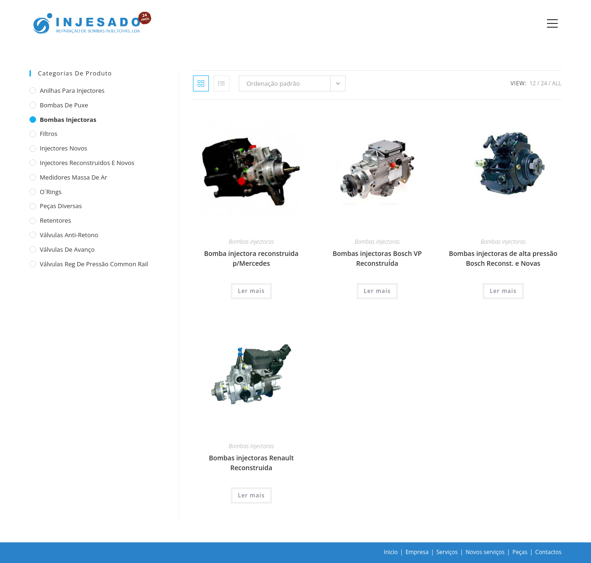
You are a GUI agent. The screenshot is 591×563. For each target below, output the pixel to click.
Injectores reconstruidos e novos (87, 162)
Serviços (447, 552)
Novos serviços (484, 552)
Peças (519, 552)
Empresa (417, 552)
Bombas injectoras (251, 242)
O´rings (50, 192)
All (556, 83)
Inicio (391, 552)
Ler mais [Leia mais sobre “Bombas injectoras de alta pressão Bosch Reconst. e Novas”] (503, 291)
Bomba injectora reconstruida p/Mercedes (251, 258)
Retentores (55, 220)
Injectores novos (63, 148)
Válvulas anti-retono (69, 235)
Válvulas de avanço (67, 249)
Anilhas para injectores (72, 90)
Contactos (548, 552)
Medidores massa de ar (73, 177)
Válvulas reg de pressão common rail (94, 264)
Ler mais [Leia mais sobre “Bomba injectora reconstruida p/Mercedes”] (251, 291)
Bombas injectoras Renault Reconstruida (251, 462)
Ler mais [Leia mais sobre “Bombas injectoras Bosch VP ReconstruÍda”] (377, 291)
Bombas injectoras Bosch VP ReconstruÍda (376, 258)
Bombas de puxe (64, 105)
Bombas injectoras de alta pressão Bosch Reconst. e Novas (503, 258)
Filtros (48, 133)
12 (532, 83)
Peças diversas (61, 206)
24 (544, 83)
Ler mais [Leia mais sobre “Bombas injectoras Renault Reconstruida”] (251, 495)
